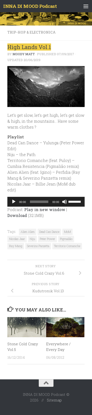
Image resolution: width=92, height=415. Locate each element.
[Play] (13, 201)
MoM (67, 232)
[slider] (39, 202)
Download (17, 215)
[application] (46, 202)
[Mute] (64, 201)
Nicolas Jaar (17, 239)
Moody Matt (24, 54)
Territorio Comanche (67, 246)
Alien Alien (28, 232)
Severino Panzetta (38, 246)
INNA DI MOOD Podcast (30, 6)
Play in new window (44, 209)
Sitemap (54, 400)
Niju (32, 239)
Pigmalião (66, 239)
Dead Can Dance (49, 232)
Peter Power (47, 239)
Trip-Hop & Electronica (31, 32)
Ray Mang (15, 246)
